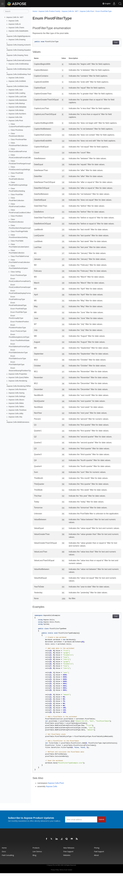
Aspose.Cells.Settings (17, 396)
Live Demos (37, 871)
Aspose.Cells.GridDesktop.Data (19, 69)
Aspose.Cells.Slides (16, 403)
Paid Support (99, 871)
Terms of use (63, 889)
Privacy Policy (55, 889)
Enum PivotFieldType (18, 309)
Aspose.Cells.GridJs (16, 78)
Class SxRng (16, 272)
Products (36, 867)
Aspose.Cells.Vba (15, 417)
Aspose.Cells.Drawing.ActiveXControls (21, 45)
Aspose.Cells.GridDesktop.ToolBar (20, 74)
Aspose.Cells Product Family (49, 11)
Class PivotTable (17, 241)
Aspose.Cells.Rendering (18, 381)
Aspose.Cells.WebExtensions (18, 422)
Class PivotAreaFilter (19, 139)
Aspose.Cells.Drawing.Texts (17, 55)
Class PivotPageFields (19, 231)
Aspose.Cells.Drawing (17, 39)
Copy (109, 42)
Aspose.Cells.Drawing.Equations (19, 50)
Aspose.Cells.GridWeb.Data (17, 86)
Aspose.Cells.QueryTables (19, 377)
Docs (4, 871)
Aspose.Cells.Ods (15, 117)
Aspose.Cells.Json (16, 90)
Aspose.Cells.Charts (16, 28)
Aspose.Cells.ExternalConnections (20, 60)
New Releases (68, 867)
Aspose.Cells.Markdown (18, 100)
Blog (34, 875)
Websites (66, 875)
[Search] (16, 11)
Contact (70, 889)
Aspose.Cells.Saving (16, 393)
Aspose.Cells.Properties (18, 374)
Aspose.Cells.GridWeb (17, 81)
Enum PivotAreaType (18, 275)
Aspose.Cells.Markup (17, 103)
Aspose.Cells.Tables (16, 406)
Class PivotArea (17, 130)
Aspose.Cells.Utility (16, 413)
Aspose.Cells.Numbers (17, 114)
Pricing (96, 867)
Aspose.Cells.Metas (16, 110)
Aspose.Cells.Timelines (17, 410)
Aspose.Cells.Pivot (16, 120)
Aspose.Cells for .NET (14, 17)
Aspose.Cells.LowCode (17, 97)
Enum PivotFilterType (18, 312)
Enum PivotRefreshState (19, 340)
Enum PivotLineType (18, 331)
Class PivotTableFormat (20, 256)
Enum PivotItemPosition (19, 322)
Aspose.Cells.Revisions (18, 389)
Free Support (68, 871)
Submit (101, 839)
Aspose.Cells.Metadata (17, 107)
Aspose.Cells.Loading (17, 93)
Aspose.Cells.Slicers (16, 400)
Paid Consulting (8, 875)
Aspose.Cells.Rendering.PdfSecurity (21, 386)
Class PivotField (17, 173)
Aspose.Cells (14, 21)
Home (35, 11)
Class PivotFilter (17, 194)
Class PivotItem (17, 216)
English (106, 4)
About (96, 875)
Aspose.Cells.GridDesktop (19, 64)
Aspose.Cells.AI (15, 24)
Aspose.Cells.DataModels (18, 31)
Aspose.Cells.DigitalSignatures (18, 36)
